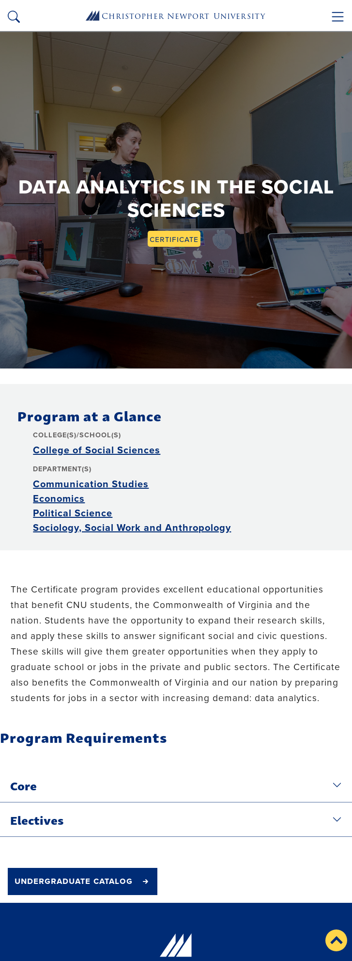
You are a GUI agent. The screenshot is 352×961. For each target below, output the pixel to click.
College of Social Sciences (96, 450)
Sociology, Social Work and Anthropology (132, 527)
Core (23, 785)
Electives (36, 819)
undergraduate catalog (74, 880)
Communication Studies (91, 484)
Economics (59, 498)
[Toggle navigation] (337, 17)
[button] (336, 940)
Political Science (72, 513)
